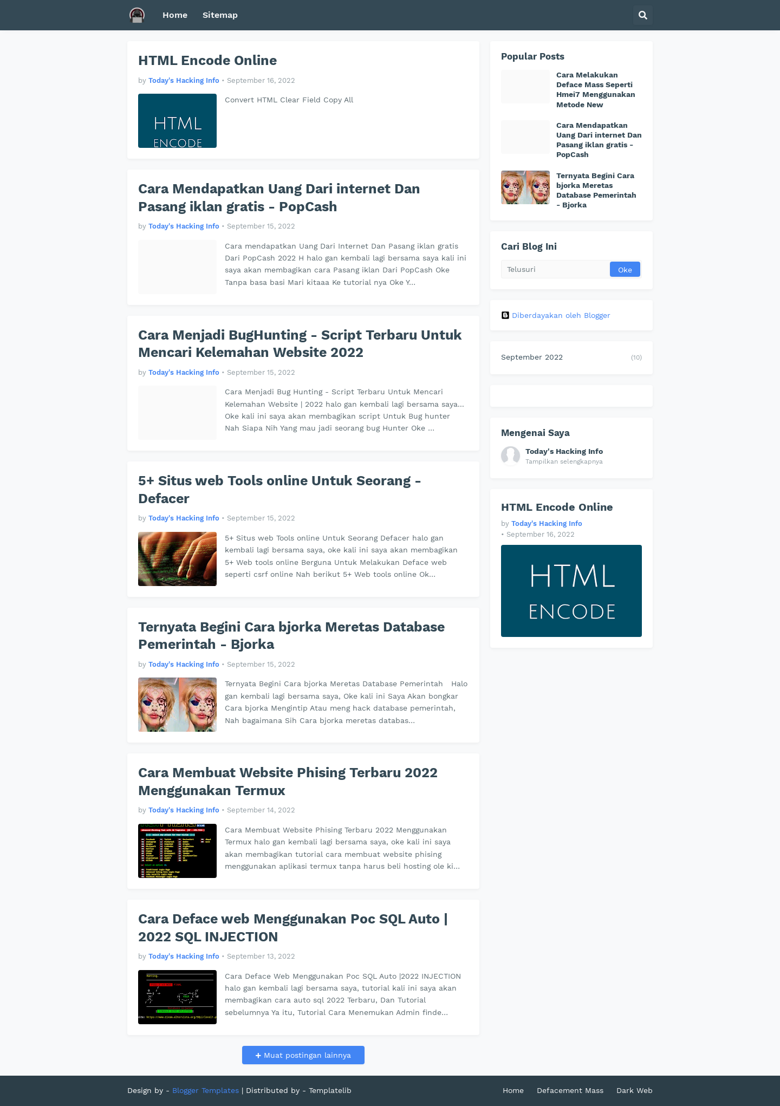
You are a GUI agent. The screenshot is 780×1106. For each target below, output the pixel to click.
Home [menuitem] (174, 15)
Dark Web (634, 1090)
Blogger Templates (205, 1090)
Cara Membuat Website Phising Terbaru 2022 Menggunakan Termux (288, 781)
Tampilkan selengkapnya (564, 461)
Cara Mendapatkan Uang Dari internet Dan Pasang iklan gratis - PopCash (279, 197)
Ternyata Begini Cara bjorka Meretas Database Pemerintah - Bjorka (291, 636)
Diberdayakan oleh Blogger (555, 315)
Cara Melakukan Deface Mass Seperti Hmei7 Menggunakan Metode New (595, 89)
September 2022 (571, 358)
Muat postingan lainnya (306, 1055)
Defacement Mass (570, 1090)
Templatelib (330, 1090)
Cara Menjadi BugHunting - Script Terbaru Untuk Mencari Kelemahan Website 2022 (300, 344)
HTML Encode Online (207, 60)
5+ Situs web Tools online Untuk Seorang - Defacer (279, 489)
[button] (643, 15)
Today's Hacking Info (564, 451)
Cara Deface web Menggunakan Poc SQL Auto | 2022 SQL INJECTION (293, 928)
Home (513, 1090)
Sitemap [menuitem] (220, 15)
